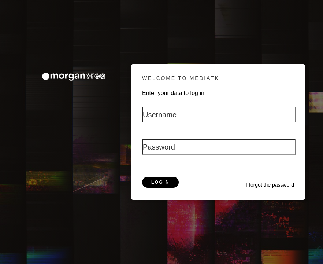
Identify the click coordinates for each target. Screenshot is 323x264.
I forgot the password (270, 185)
